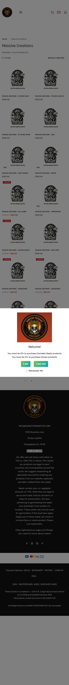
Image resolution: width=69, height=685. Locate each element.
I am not (41, 363)
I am (25, 363)
